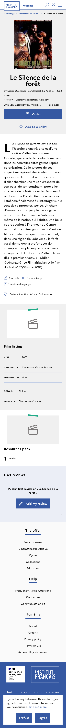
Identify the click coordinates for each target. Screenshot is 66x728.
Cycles (33, 555)
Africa (33, 294)
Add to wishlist (33, 127)
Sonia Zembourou (19, 104)
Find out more (38, 707)
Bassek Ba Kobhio (44, 90)
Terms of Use (33, 645)
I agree (42, 718)
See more (54, 104)
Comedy (44, 99)
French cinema (33, 542)
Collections (33, 561)
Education (33, 568)
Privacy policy (33, 639)
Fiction (9, 99)
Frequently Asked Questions (33, 590)
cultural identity (19, 294)
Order (33, 114)
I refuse (24, 718)
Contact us (33, 597)
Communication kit (33, 603)
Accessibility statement (33, 652)
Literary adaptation (27, 99)
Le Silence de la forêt (53, 13)
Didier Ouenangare (18, 90)
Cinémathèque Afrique (29, 13)
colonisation (46, 294)
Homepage (9, 13)
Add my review (33, 503)
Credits (33, 632)
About (33, 626)
